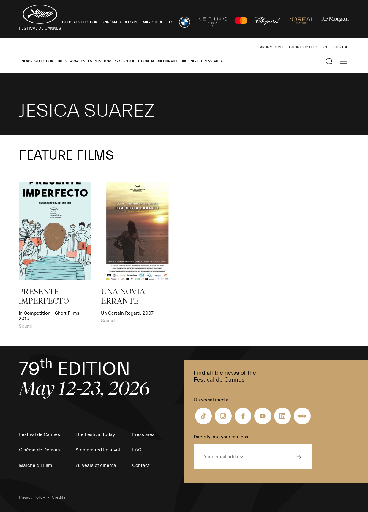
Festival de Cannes (39, 434)
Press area (212, 61)
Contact (141, 465)
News (26, 61)
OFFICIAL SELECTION (80, 22)
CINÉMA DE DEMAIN (120, 22)
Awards (78, 61)
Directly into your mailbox (221, 436)
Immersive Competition (126, 61)
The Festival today (95, 434)
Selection (44, 61)
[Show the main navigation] (343, 61)
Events (95, 61)
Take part (189, 61)
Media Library (164, 61)
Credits (58, 497)
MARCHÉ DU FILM (157, 22)
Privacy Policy (32, 497)
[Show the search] (329, 61)
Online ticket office (308, 47)
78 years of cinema (95, 465)
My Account (271, 47)
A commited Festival (97, 450)
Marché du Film (35, 465)
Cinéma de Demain (39, 450)
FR (336, 47)
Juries (62, 61)
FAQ (137, 450)
